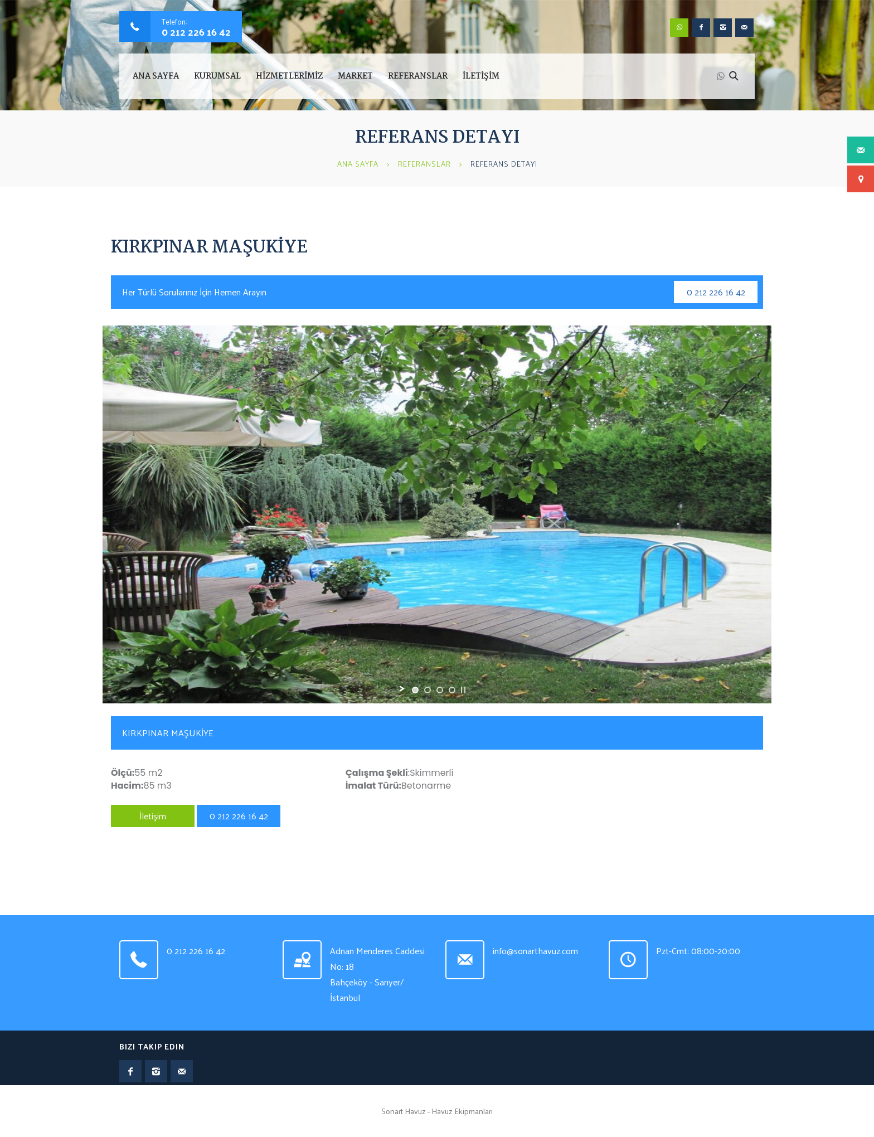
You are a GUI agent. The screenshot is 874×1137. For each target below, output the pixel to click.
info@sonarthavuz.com (535, 950)
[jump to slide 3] (439, 690)
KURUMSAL (217, 76)
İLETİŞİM (481, 76)
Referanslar (424, 164)
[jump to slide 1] (415, 690)
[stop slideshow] (463, 690)
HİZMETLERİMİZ (289, 76)
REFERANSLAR (418, 76)
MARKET (355, 76)
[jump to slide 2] (427, 690)
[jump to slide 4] (452, 690)
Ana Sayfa (156, 76)
